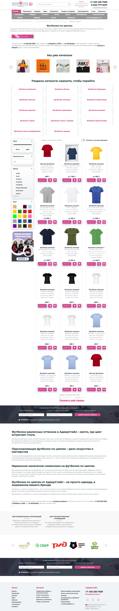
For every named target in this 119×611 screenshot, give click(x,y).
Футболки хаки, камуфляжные (27, 131)
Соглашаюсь (39, 419)
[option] (23, 67)
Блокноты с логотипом (43, 599)
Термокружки (81, 14)
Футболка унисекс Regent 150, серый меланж (47, 208)
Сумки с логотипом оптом (69, 593)
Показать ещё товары (71, 400)
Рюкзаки (45, 14)
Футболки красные (27, 110)
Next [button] (115, 67)
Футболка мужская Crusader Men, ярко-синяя (96, 208)
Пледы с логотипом (42, 601)
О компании (16, 604)
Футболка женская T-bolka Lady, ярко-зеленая (96, 250)
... (73, 397)
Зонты (67, 14)
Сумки (53, 17)
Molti (74, 213)
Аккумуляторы (98, 14)
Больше (15, 196)
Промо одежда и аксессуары (70, 591)
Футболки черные (62, 131)
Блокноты (71, 17)
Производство (83, 11)
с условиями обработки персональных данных (44, 420)
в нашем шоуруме (60, 501)
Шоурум (37, 11)
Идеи (45, 11)
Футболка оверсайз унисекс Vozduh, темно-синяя (72, 166)
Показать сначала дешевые (96, 140)
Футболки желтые (27, 100)
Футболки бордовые (97, 89)
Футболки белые (62, 89)
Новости (14, 600)
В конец (78, 397)
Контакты (102, 11)
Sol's (49, 215)
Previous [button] (11, 67)
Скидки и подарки (68, 11)
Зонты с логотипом (42, 597)
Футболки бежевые (27, 89)
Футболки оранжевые (62, 110)
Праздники (54, 11)
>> (83, 397)
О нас (93, 11)
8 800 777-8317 (99, 5)
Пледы (19, 17)
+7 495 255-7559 (98, 2)
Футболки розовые (97, 110)
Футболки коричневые (97, 100)
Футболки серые (27, 121)
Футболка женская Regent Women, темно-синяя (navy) (47, 250)
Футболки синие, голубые (62, 121)
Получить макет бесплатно (22, 36)
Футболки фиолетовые (97, 121)
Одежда (37, 17)
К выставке (19, 14)
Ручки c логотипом (42, 595)
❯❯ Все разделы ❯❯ (94, 17)
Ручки (57, 14)
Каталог (16, 11)
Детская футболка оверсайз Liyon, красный (47, 166)
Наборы (33, 14)
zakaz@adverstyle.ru (100, 7)
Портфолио (27, 11)
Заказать (42, 180)
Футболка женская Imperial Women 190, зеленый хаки (72, 250)
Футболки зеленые (62, 100)
